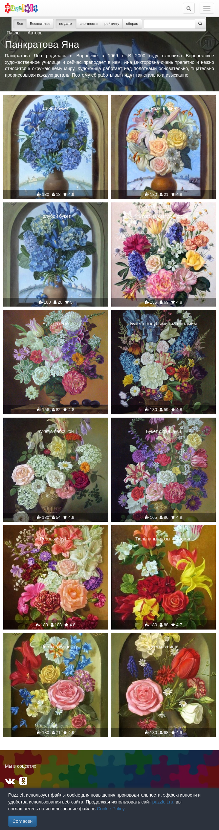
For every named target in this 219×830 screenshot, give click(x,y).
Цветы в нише (56, 646)
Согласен (22, 821)
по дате (66, 24)
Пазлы (13, 32)
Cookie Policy (110, 808)
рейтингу (111, 24)
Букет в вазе (55, 323)
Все (20, 24)
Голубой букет (55, 216)
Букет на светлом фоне (163, 216)
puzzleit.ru (162, 801)
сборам (132, 24)
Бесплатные (40, 24)
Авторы (35, 32)
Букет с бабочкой (55, 431)
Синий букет (55, 108)
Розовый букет (55, 538)
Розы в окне (163, 108)
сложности (89, 24)
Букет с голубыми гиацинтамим (163, 323)
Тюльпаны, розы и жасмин (163, 538)
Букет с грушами (163, 431)
